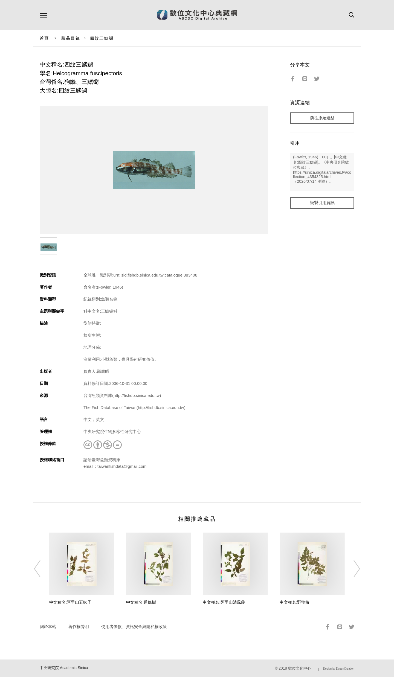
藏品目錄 (70, 38)
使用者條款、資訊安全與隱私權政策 (134, 626)
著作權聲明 (78, 626)
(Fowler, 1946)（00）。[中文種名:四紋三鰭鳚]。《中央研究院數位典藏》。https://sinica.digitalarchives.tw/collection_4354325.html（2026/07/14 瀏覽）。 (322, 172)
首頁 (44, 38)
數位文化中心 (299, 668)
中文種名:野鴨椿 (294, 602)
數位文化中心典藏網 (197, 15)
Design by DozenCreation (338, 668)
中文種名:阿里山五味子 (70, 602)
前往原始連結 (322, 118)
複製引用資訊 (322, 203)
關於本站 (48, 626)
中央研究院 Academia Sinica (64, 668)
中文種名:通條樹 (141, 602)
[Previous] (42, 568)
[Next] (352, 568)
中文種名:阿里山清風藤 (224, 602)
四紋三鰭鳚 (102, 38)
